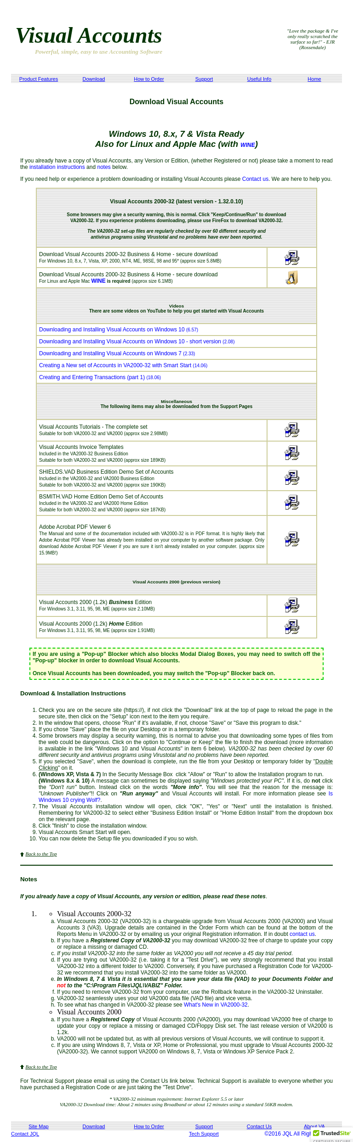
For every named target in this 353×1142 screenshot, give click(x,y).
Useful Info (259, 79)
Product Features (38, 79)
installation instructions (57, 167)
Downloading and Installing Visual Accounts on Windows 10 (118, 329)
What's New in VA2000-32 (216, 1005)
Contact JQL (25, 1133)
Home (314, 79)
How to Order (149, 79)
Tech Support (204, 1133)
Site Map (38, 1126)
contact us (302, 934)
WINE (247, 145)
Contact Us (259, 1126)
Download (94, 79)
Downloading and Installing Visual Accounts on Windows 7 (117, 353)
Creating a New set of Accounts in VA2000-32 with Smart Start (123, 365)
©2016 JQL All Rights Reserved (303, 1134)
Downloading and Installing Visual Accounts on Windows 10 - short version (136, 341)
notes (103, 167)
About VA (314, 1126)
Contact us (255, 179)
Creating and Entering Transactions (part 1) (100, 377)
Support (204, 79)
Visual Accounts (88, 35)
